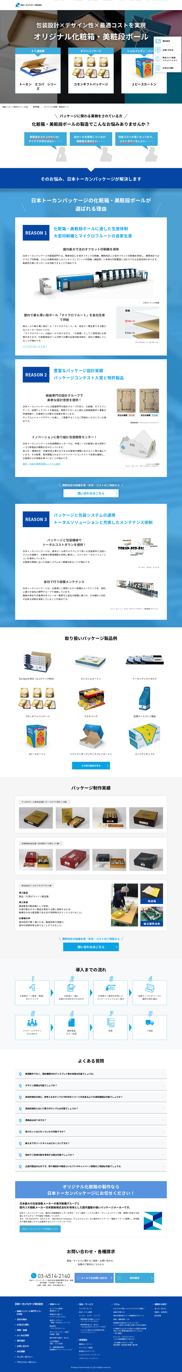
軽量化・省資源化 (161, 1312)
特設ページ (55, 1304)
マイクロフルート (85, 1308)
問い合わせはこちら (97, 493)
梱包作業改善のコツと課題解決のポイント (128, 1315)
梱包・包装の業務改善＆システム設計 (42, 463)
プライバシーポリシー (27, 1362)
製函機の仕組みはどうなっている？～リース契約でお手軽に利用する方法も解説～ (130, 1324)
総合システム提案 (85, 1312)
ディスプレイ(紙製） (86, 1348)
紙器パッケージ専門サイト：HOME (15, 107)
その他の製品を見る (94, 765)
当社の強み (22, 1319)
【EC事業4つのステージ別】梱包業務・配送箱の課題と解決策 (125, 1343)
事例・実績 (22, 1330)
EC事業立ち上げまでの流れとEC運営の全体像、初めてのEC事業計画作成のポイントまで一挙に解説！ (130, 1330)
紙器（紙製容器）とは (121, 1319)
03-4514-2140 (54, 1276)
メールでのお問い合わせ (94, 1278)
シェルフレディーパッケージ (89, 1355)
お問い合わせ (23, 1346)
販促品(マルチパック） (87, 1351)
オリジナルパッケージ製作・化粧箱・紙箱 (60, 1333)
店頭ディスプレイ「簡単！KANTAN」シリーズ (60, 1321)
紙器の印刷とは (119, 1312)
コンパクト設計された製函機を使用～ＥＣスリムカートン (92, 1331)
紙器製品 (83, 1339)
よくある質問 (23, 1335)
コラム (117, 1304)
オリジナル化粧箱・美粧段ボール (57, 1309)
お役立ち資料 (23, 1324)
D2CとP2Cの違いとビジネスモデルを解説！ (129, 1308)
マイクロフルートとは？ (35, 346)
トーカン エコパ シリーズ (89, 1315)
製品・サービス (86, 1304)
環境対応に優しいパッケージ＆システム (58, 1315)
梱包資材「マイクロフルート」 (58, 1327)
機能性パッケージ (85, 1344)
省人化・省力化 (160, 1308)
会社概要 (21, 1351)
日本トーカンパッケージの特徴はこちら (40, 1228)
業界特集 (36, 107)
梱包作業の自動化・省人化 (59, 1338)
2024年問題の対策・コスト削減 (56, 1342)
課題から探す (161, 1304)
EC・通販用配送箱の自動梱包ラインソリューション (61, 1348)
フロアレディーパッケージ (88, 1358)
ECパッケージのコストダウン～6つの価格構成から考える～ (124, 1338)
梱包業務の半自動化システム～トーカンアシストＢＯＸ (90, 1320)
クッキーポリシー (25, 1356)
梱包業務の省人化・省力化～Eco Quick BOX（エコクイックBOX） (93, 1326)
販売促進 (158, 1315)
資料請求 (135, 1278)
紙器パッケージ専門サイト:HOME (29, 1312)
